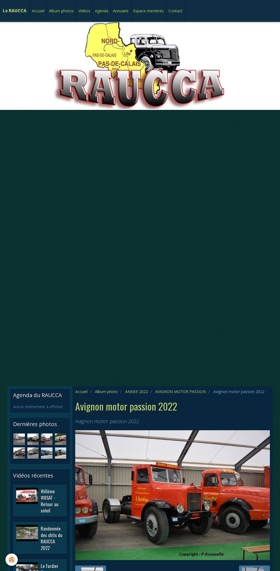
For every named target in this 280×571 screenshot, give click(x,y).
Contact (175, 10)
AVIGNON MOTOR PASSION (180, 391)
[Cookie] (11, 560)
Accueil (38, 10)
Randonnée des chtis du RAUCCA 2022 (51, 538)
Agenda (101, 10)
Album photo (106, 391)
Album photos (61, 10)
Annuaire (121, 10)
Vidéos (84, 10)
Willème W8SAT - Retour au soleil (50, 501)
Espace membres (148, 10)
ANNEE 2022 (136, 391)
